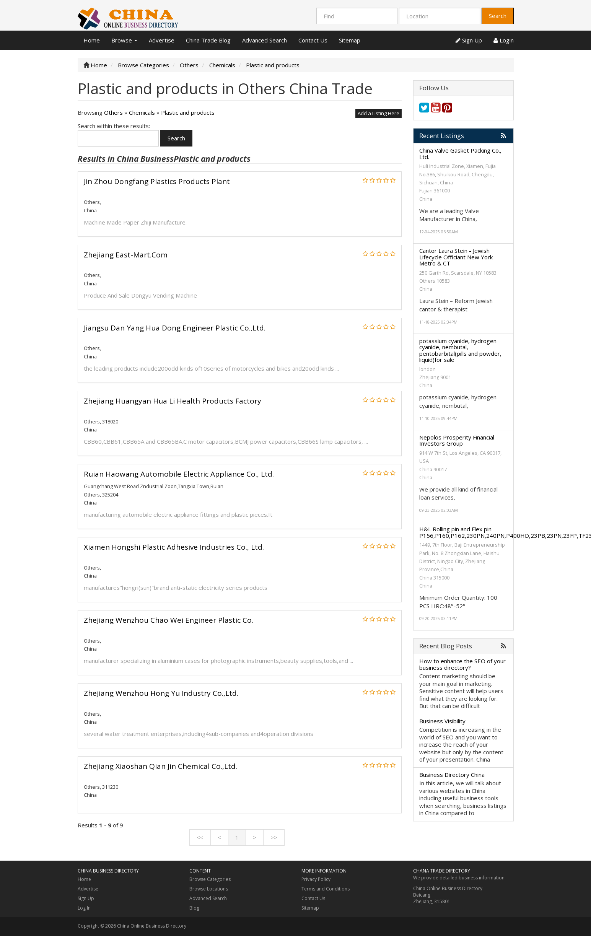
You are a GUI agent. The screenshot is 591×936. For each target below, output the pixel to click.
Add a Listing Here (378, 113)
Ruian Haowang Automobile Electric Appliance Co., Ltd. (179, 474)
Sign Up (469, 40)
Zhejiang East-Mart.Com (126, 255)
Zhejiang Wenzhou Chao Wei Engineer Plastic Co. (168, 620)
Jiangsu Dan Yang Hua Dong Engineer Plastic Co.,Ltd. (174, 328)
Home (91, 40)
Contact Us (312, 40)
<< (200, 837)
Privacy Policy (316, 879)
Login (503, 40)
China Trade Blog (208, 40)
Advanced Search (264, 40)
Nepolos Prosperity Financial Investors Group (456, 440)
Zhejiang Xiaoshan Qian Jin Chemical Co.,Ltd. (160, 766)
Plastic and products (188, 112)
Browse (124, 40)
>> (273, 837)
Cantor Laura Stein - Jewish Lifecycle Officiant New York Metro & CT (456, 257)
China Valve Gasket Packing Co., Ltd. (460, 154)
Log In (84, 908)
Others (113, 112)
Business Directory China (452, 774)
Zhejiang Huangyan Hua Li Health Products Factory (172, 401)
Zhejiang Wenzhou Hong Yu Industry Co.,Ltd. (161, 693)
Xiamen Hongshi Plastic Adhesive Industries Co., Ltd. (174, 547)
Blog (194, 908)
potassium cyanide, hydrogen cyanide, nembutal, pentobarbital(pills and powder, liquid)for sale (460, 350)
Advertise (161, 40)
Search (497, 16)
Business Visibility (442, 721)
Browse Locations (208, 889)
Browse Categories (210, 879)
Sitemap (349, 40)
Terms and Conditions (325, 889)
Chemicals (142, 112)
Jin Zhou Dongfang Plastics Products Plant (157, 181)
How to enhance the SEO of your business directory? (462, 664)
